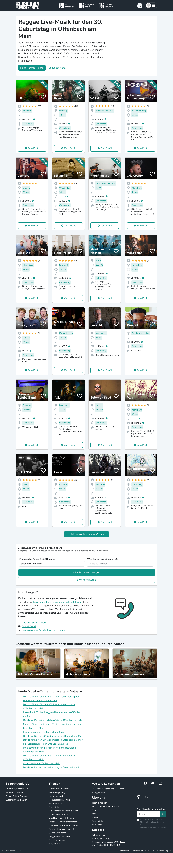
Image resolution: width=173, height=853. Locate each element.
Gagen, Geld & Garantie (16, 796)
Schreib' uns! (29, 626)
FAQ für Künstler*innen (16, 788)
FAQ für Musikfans (14, 792)
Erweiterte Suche (86, 579)
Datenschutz (137, 850)
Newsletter (97, 824)
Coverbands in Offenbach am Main (41, 763)
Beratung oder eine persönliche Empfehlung (57, 602)
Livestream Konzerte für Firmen (63, 825)
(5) (66, 196)
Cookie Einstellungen (161, 850)
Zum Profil (33, 148)
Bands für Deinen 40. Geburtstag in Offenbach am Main (53, 767)
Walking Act (54, 843)
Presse (95, 817)
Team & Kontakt (99, 802)
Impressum (124, 850)
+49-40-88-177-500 (34, 622)
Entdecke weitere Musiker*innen (86, 534)
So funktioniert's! (58, 67)
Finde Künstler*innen (32, 68)
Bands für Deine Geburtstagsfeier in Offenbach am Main (53, 720)
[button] (151, 5)
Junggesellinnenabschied (60, 836)
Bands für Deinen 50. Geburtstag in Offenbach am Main (53, 736)
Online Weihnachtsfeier (60, 814)
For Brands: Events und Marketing (108, 788)
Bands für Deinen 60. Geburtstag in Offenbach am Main (53, 740)
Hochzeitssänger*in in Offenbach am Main (46, 743)
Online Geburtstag (57, 832)
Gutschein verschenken (16, 799)
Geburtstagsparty (57, 792)
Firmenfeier (54, 807)
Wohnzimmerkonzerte (59, 788)
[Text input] (148, 814)
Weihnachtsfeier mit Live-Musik (63, 810)
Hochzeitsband (56, 796)
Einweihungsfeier (57, 840)
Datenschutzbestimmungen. (153, 827)
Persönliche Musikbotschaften (63, 821)
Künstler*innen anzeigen (86, 572)
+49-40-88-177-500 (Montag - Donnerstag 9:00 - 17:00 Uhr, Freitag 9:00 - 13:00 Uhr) (108, 841)
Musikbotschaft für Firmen (61, 818)
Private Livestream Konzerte (62, 829)
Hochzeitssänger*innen (60, 799)
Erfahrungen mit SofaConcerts (106, 806)
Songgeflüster (98, 792)
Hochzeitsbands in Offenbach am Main (43, 732)
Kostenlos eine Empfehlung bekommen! (44, 630)
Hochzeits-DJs (55, 803)
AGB (147, 850)
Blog (94, 810)
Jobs (94, 813)
